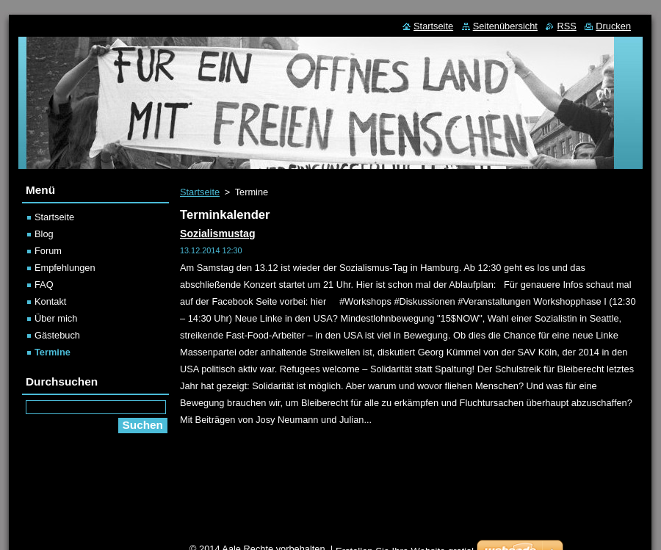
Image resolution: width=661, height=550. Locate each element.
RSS (566, 26)
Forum (48, 250)
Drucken (613, 26)
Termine (53, 352)
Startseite (200, 192)
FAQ (44, 284)
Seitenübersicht (505, 26)
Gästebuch (57, 335)
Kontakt (50, 301)
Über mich (56, 318)
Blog (44, 233)
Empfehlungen (65, 267)
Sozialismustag (218, 233)
